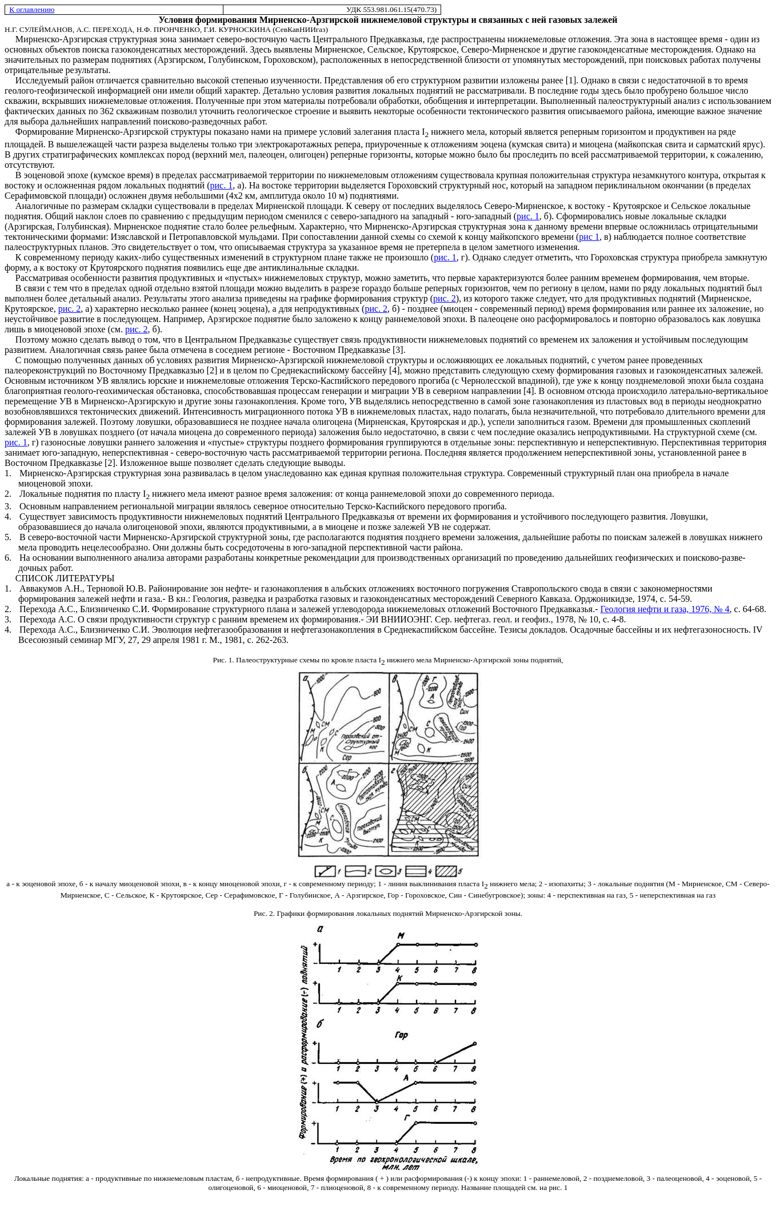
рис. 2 (444, 298)
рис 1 (589, 237)
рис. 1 (221, 185)
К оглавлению (31, 9)
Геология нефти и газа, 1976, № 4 (664, 609)
